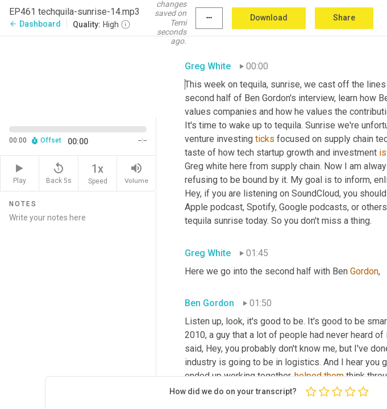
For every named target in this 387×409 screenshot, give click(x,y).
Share (344, 17)
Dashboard (35, 23)
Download (269, 17)
